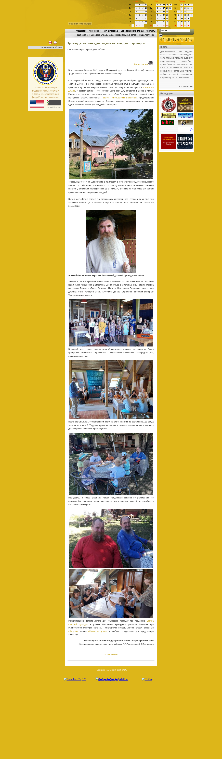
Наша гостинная (146, 35)
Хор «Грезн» (95, 31)
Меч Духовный (110, 31)
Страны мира (107, 35)
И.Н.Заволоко (93, 35)
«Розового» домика (98, 631)
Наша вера (81, 35)
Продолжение (111, 654)
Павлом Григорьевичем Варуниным (119, 98)
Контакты (150, 31)
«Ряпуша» (73, 631)
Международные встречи (126, 35)
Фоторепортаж (144, 64)
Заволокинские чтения (132, 31)
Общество (81, 31)
